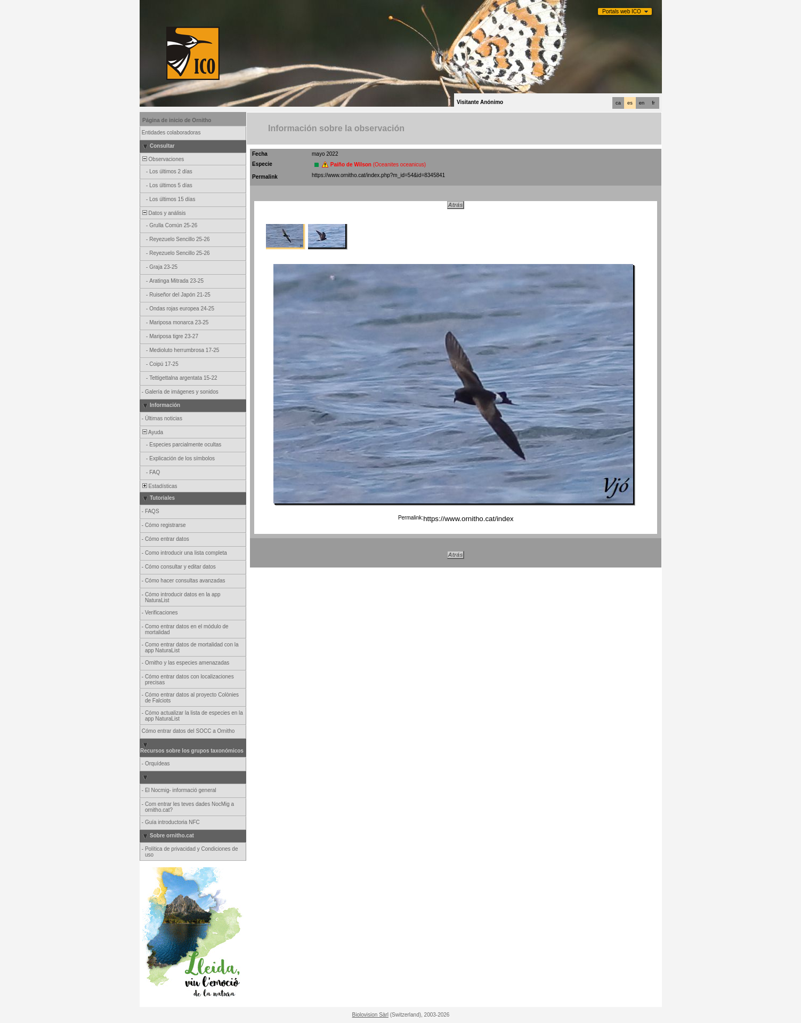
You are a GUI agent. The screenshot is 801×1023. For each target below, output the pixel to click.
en (641, 103)
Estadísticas (159, 486)
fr (653, 103)
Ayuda (152, 432)
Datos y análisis (163, 213)
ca (618, 103)
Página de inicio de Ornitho (176, 120)
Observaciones (162, 159)
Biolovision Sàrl (370, 1015)
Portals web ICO (621, 11)
